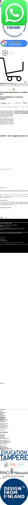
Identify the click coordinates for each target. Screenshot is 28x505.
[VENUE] (24, 107)
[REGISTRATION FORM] (9, 107)
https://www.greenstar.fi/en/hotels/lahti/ (8, 228)
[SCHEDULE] (17, 107)
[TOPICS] (3, 107)
